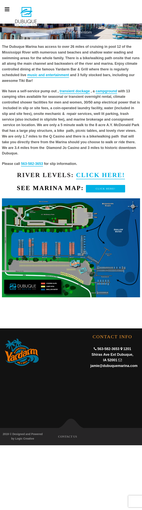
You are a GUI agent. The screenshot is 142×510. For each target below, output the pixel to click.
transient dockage (75, 91)
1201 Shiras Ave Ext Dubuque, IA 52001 (112, 354)
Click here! (100, 174)
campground (106, 91)
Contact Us (67, 436)
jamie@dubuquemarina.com (114, 366)
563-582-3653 (32, 164)
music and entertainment (48, 75)
